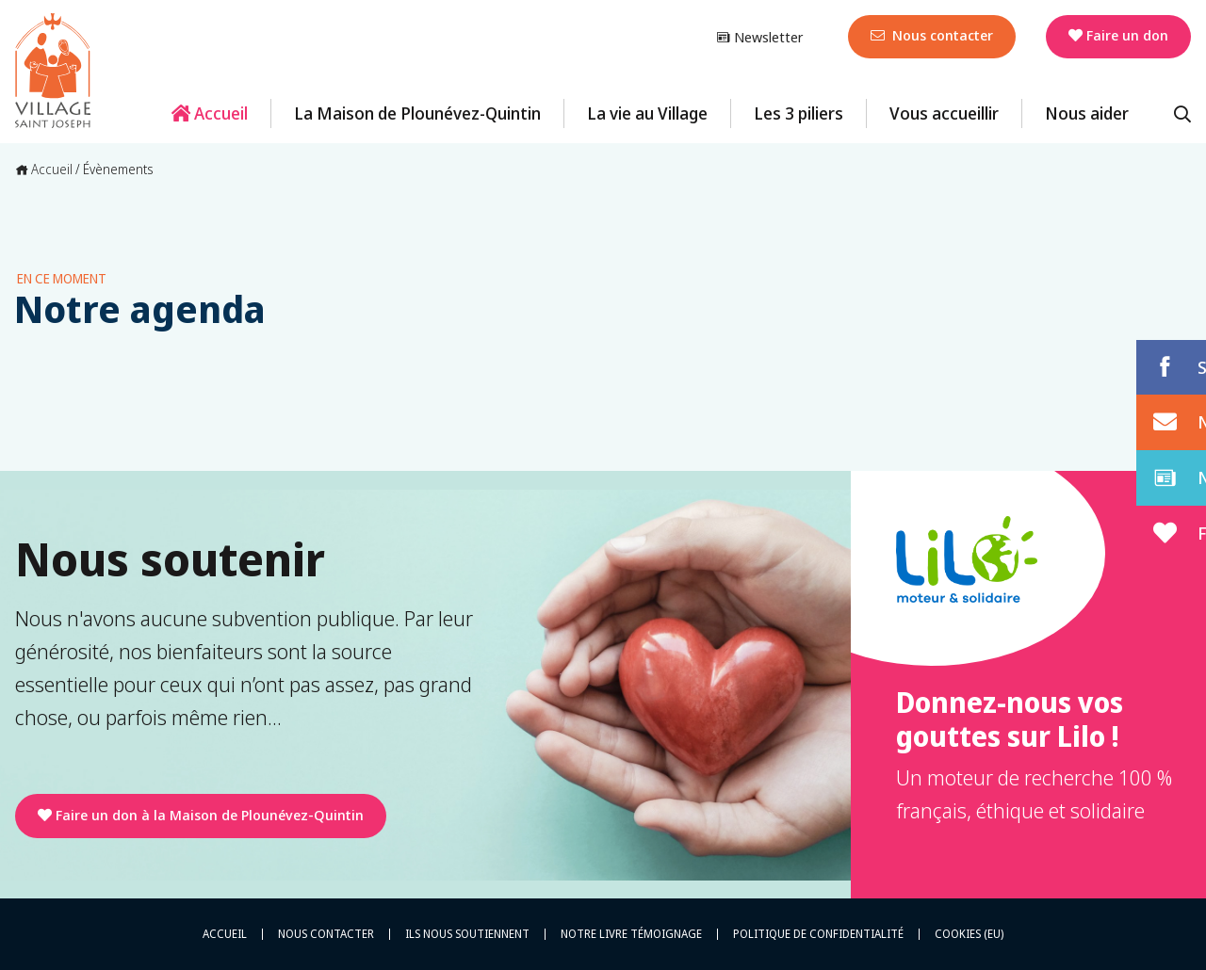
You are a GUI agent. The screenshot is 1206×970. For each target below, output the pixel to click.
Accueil (209, 113)
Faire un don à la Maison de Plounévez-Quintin (201, 814)
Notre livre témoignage (631, 934)
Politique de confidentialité (818, 934)
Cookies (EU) (969, 934)
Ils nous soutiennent (467, 934)
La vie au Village (647, 113)
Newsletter (759, 36)
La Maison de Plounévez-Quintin (417, 113)
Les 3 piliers (798, 113)
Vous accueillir (944, 113)
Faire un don (1118, 34)
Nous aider (1087, 113)
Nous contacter (932, 34)
